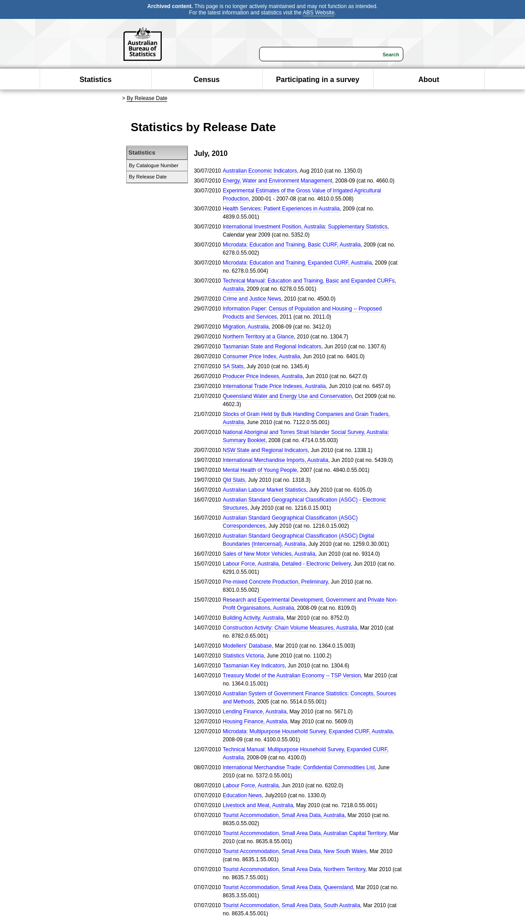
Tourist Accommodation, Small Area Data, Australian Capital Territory (304, 833)
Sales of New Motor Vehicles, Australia (269, 554)
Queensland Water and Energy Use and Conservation (287, 396)
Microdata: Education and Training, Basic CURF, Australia (292, 245)
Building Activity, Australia (253, 618)
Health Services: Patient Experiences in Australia (281, 209)
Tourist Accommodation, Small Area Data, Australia (283, 815)
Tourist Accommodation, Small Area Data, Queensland (288, 887)
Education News (242, 795)
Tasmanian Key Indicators (253, 665)
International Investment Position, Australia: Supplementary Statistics (305, 227)
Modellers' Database (247, 646)
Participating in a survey (317, 79)
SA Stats (233, 366)
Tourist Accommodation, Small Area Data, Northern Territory (294, 869)
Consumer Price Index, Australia (261, 356)
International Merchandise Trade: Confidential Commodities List (299, 767)
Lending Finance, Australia (254, 711)
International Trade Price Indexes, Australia (274, 386)
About (428, 79)
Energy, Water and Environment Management (277, 181)
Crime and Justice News (252, 299)
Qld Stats (234, 480)
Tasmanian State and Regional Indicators (272, 346)
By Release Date (147, 98)
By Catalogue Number (153, 165)
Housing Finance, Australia (255, 721)
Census (207, 79)
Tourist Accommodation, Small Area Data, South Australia (291, 905)
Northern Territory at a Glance (258, 336)
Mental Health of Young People (260, 470)
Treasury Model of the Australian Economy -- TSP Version (292, 675)
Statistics (95, 79)
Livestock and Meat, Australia (258, 805)
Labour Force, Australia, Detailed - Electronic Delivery (287, 564)
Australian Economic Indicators (260, 171)
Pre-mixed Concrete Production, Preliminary (275, 582)
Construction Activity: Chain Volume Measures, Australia (290, 628)
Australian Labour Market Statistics (264, 490)
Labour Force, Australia (250, 785)
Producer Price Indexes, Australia (262, 376)
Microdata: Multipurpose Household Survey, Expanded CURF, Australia (308, 731)
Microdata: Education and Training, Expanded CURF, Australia (297, 263)
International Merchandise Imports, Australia (275, 460)
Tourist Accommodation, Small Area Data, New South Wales (294, 851)
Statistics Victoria (243, 656)
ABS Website (318, 12)
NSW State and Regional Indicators (265, 450)
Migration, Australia (246, 327)
